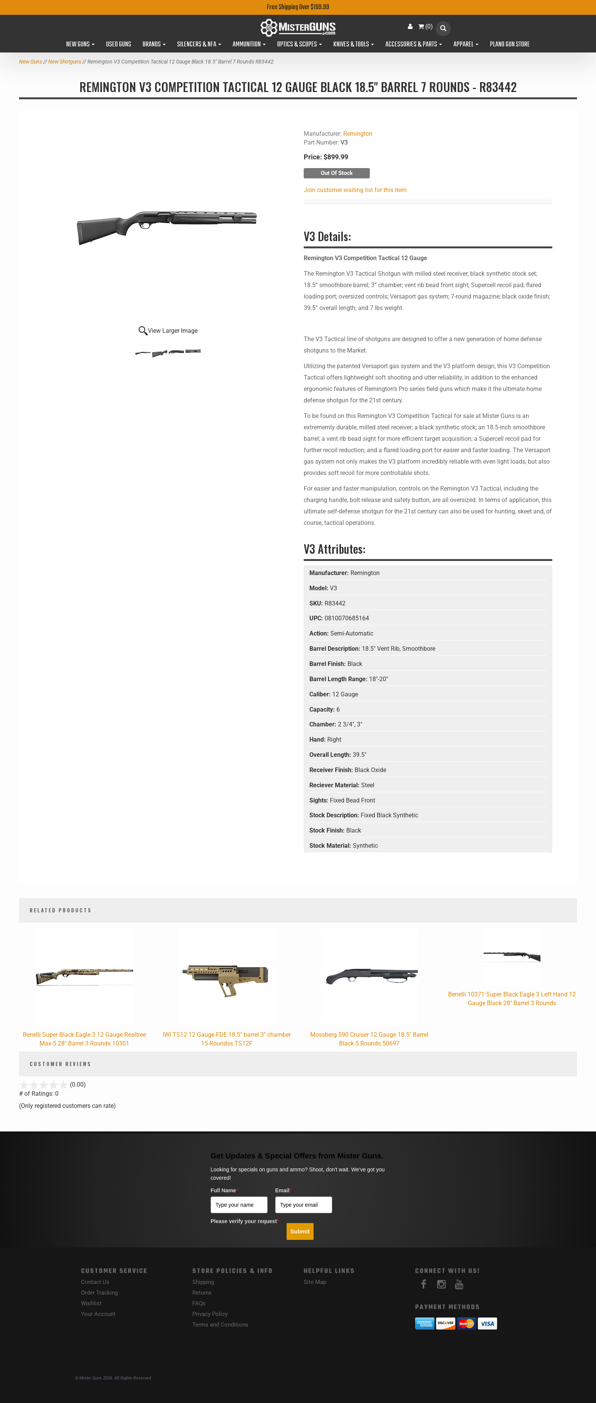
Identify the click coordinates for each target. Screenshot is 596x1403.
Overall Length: (331, 754)
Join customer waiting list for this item (355, 190)
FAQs (199, 1303)
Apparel (466, 45)
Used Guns (118, 45)
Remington (357, 133)
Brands (154, 45)
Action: (319, 633)
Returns (202, 1292)
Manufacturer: (329, 573)
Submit (300, 1231)
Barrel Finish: (328, 663)
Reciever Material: (335, 785)
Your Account (98, 1314)
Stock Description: (335, 815)
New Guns (80, 45)
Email (283, 1190)
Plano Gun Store (510, 45)
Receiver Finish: (332, 770)
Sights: (319, 800)
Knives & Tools (353, 45)
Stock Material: (331, 845)
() (425, 26)
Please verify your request (245, 1221)
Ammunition (249, 45)
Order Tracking (99, 1292)
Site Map (315, 1282)
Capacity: (322, 709)
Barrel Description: (335, 648)
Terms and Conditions (220, 1324)
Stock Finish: (327, 830)
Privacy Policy (210, 1314)
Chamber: (323, 724)
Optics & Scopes (299, 45)
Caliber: (320, 694)
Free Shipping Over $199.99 (298, 7)
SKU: (317, 603)
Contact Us (95, 1282)
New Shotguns (64, 62)
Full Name (224, 1190)
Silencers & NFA (199, 45)
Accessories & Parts (413, 45)
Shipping (203, 1282)
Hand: (318, 739)
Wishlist (91, 1303)
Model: (319, 588)
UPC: (317, 618)
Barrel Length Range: (339, 679)
